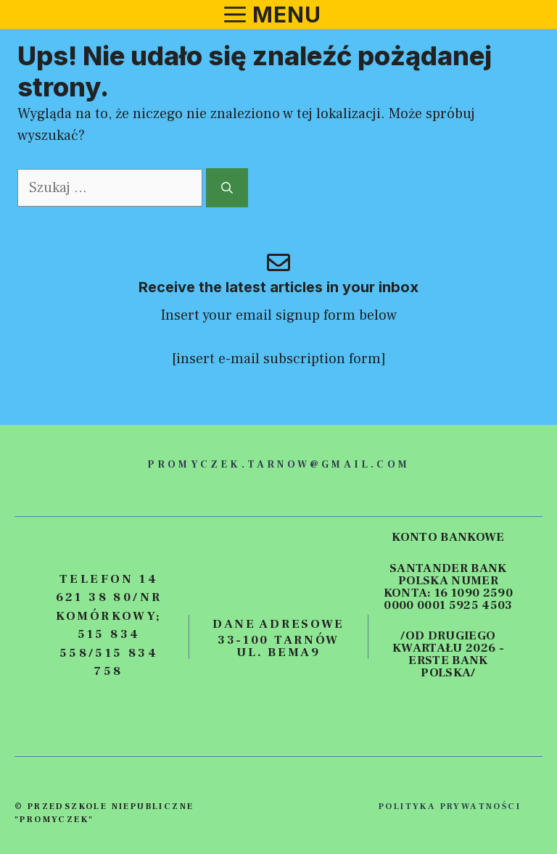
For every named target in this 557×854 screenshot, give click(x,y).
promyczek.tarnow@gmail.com (278, 464)
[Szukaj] (227, 187)
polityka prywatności (450, 806)
